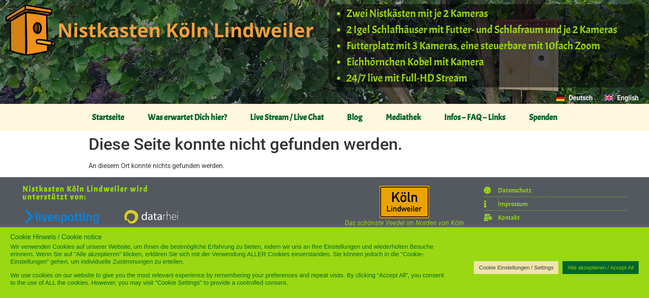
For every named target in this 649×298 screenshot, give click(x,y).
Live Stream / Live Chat (287, 117)
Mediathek (403, 117)
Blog (354, 117)
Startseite (108, 117)
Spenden (543, 117)
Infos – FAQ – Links (474, 117)
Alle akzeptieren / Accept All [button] (600, 267)
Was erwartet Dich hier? (187, 117)
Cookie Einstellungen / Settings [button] (516, 267)
